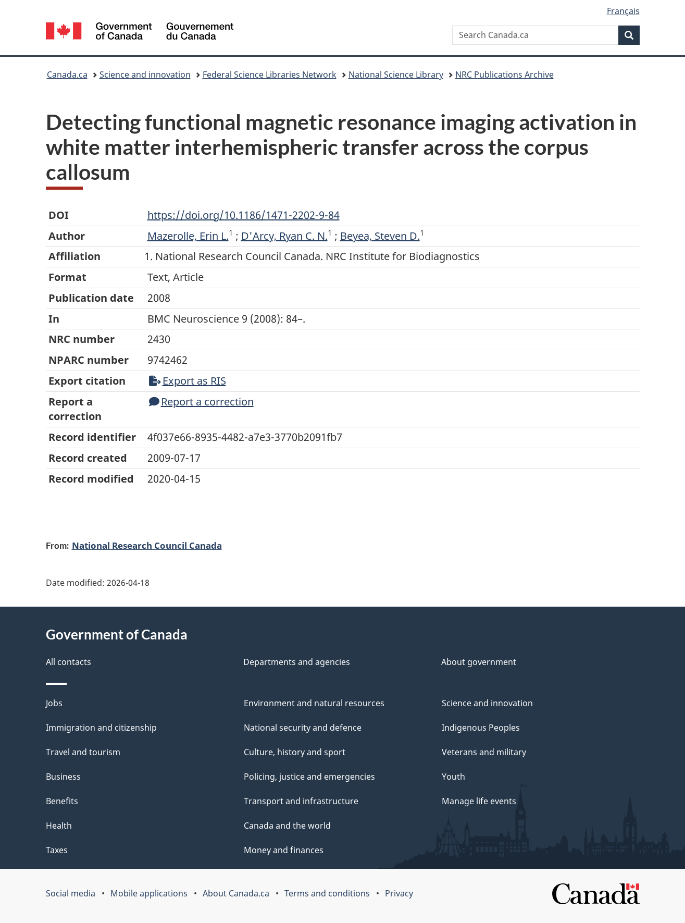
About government (478, 662)
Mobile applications (149, 893)
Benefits (62, 801)
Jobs (54, 703)
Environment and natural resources (314, 703)
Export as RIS (187, 381)
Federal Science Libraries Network (270, 74)
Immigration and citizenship (101, 727)
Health (59, 825)
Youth (453, 776)
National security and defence (303, 727)
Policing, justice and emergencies (309, 776)
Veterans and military (484, 752)
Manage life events (479, 801)
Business (63, 776)
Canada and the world (287, 825)
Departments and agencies (296, 662)
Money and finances (283, 850)
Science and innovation (145, 74)
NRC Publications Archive (504, 74)
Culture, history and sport (294, 752)
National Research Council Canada (147, 545)
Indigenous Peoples (481, 727)
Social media (70, 893)
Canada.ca (67, 74)
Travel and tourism (83, 752)
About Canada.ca (236, 893)
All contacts (68, 662)
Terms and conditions (327, 893)
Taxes (57, 850)
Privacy (399, 893)
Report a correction (201, 402)
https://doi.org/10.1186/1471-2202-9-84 (243, 215)
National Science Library (395, 74)
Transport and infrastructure (301, 801)
